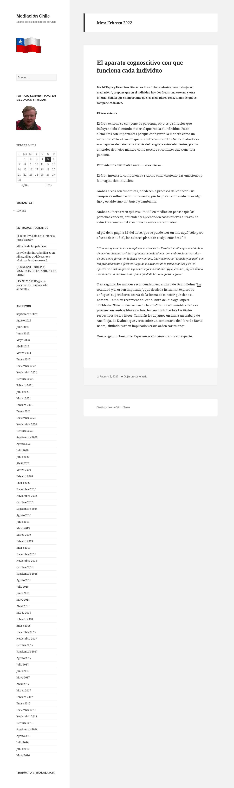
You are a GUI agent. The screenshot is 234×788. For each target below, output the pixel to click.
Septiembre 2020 (27, 437)
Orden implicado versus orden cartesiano (152, 326)
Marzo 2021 (23, 398)
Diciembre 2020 (26, 418)
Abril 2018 (22, 606)
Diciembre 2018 (26, 554)
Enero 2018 (23, 625)
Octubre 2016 (24, 723)
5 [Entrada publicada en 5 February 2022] (48, 159)
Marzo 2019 (23, 534)
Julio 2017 (22, 664)
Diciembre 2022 (26, 366)
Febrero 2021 (24, 405)
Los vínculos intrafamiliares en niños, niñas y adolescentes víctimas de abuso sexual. (35, 256)
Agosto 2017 (23, 658)
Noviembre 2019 (26, 496)
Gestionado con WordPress (113, 407)
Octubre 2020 (24, 431)
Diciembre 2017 (26, 632)
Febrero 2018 (24, 619)
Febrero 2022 (24, 385)
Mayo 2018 (23, 599)
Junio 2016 (22, 749)
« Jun (24, 185)
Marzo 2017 (23, 690)
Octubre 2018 (24, 567)
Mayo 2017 (23, 677)
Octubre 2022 (24, 379)
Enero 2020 (23, 483)
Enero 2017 (23, 703)
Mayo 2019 (23, 528)
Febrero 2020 (24, 476)
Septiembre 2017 (27, 651)
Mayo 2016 (23, 755)
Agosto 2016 (23, 736)
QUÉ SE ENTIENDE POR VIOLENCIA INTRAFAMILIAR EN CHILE (36, 271)
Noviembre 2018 (26, 560)
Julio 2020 (22, 450)
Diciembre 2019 (26, 489)
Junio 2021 (22, 392)
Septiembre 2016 (27, 729)
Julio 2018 (22, 586)
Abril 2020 (22, 463)
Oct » (49, 185)
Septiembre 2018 (27, 573)
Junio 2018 (22, 593)
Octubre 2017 (24, 645)
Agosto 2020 (23, 444)
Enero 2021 (23, 411)
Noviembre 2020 (26, 424)
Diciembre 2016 (26, 710)
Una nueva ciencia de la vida (135, 305)
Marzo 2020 (23, 470)
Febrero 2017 (24, 697)
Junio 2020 (22, 457)
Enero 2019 (23, 547)
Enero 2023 (23, 359)
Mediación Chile (33, 16)
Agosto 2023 (23, 320)
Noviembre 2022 (26, 372)
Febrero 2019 (24, 541)
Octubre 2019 (24, 502)
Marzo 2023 (23, 353)
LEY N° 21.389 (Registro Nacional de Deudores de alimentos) (31, 285)
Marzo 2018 (23, 612)
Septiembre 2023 (27, 314)
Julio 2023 (22, 327)
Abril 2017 (22, 684)
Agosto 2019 (23, 515)
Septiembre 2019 (27, 509)
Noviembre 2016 (26, 716)
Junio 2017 (22, 671)
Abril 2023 (22, 346)
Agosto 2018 (23, 580)
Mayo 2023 (23, 340)
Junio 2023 (22, 333)
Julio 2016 (22, 742)
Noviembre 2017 (26, 638)
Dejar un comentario (135, 376)
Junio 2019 (22, 521)
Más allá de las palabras (31, 246)
